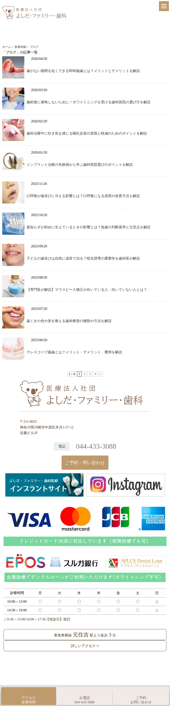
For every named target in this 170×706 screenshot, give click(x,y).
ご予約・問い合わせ (85, 462)
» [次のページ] (100, 374)
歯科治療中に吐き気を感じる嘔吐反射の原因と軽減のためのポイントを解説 (87, 133)
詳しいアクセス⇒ (85, 646)
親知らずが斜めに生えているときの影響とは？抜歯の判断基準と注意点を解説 (89, 227)
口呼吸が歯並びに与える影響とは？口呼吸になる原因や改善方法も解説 (83, 196)
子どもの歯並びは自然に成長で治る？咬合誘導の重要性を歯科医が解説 (83, 258)
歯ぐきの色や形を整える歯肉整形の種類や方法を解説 (69, 321)
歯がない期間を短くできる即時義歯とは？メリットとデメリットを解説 (83, 71)
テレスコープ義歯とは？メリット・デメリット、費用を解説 (74, 352)
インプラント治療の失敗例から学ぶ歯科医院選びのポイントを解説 (80, 164)
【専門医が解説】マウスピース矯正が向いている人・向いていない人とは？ (87, 289)
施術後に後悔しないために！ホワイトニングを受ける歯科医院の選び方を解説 (89, 102)
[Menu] (164, 6)
